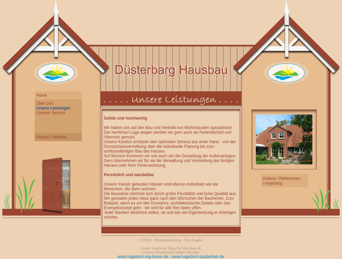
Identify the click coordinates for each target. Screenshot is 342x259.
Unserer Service (50, 112)
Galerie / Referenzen (281, 178)
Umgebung (273, 183)
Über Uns (45, 103)
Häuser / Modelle (51, 137)
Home (41, 95)
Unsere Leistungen (53, 108)
